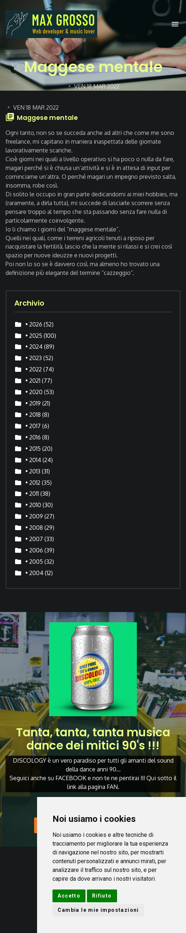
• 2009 (34, 516)
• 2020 (34, 392)
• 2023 (33, 358)
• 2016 (33, 437)
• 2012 (32, 482)
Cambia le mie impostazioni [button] (98, 910)
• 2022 (33, 369)
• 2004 (34, 573)
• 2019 (33, 403)
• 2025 (33, 335)
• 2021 (32, 380)
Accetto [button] (69, 896)
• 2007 (34, 539)
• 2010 (33, 505)
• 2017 (33, 426)
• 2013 (32, 471)
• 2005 (34, 561)
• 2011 (32, 493)
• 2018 (33, 414)
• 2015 (33, 448)
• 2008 (34, 527)
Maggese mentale (47, 117)
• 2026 (33, 324)
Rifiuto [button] (102, 896)
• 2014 (33, 460)
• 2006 (34, 550)
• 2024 (34, 346)
